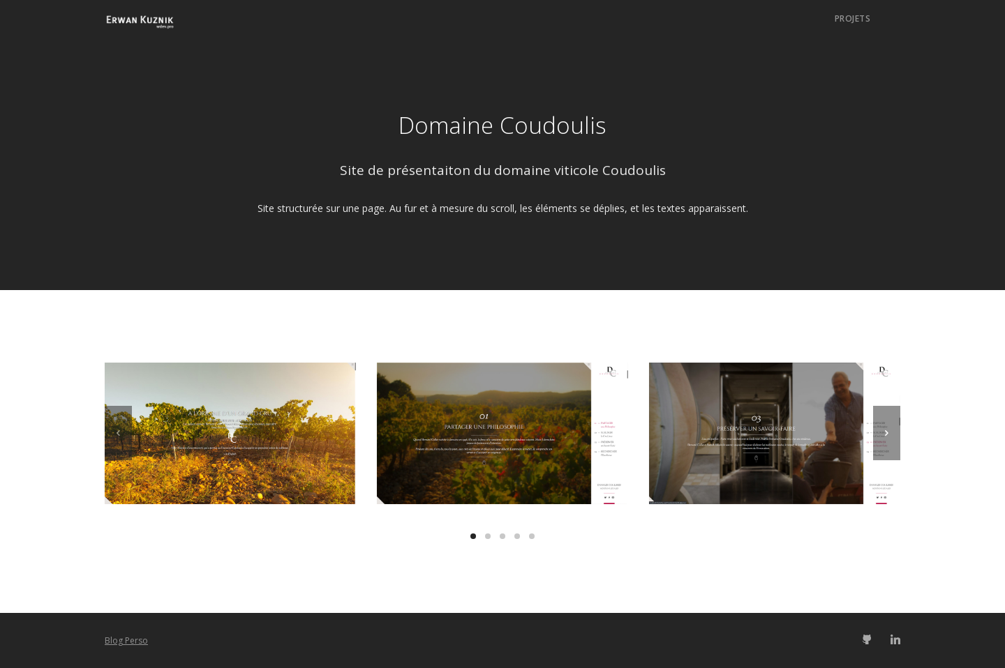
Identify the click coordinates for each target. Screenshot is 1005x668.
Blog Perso (126, 640)
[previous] (118, 433)
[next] (886, 433)
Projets (853, 18)
